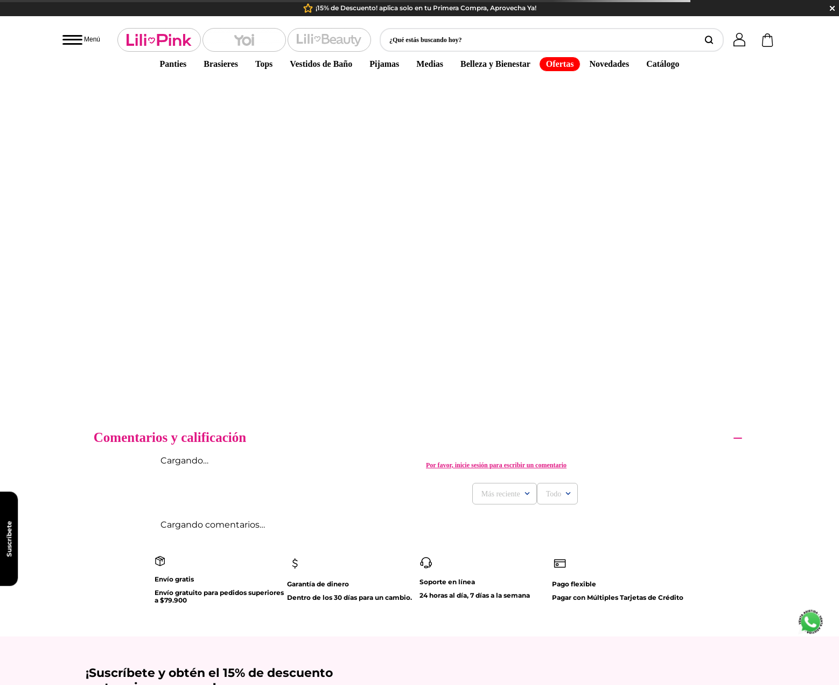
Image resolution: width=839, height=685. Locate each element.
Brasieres (221, 63)
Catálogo (662, 63)
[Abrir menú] (81, 40)
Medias (429, 63)
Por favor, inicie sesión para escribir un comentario (496, 130)
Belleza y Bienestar (495, 63)
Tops (263, 63)
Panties (173, 63)
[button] (552, 40)
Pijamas (384, 63)
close (832, 8)
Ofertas (560, 63)
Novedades (609, 63)
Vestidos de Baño (321, 63)
